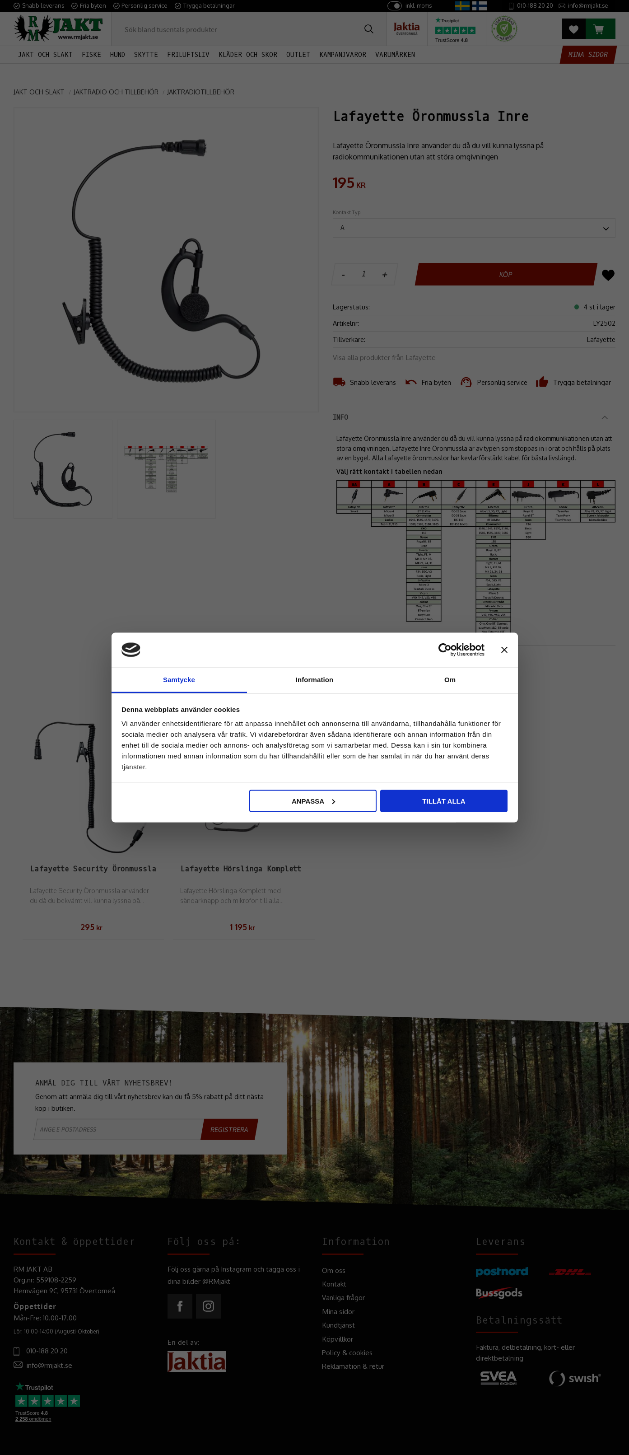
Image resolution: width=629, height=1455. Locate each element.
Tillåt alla (443, 801)
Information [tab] (315, 679)
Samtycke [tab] (179, 679)
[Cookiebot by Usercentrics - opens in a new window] (445, 649)
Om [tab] (450, 679)
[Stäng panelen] (504, 649)
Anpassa (313, 801)
